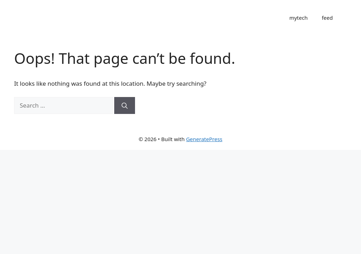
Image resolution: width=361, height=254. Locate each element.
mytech (298, 17)
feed (327, 17)
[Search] (124, 105)
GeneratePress (204, 139)
